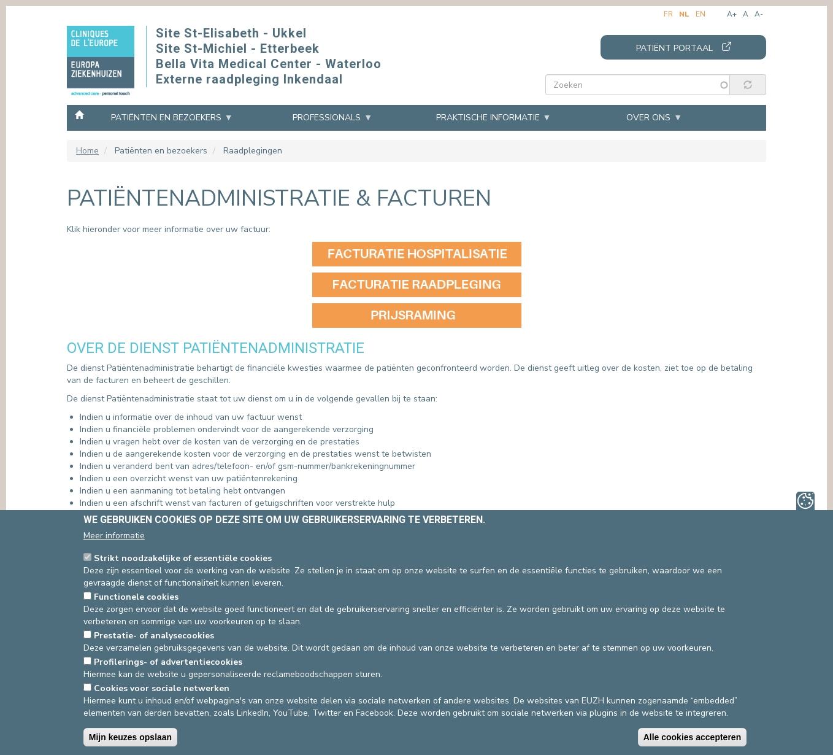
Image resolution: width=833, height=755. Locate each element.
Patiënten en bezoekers (166, 117)
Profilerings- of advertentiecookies (168, 662)
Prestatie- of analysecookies (154, 635)
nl (684, 14)
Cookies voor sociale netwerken (161, 688)
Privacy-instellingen (805, 501)
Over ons (648, 117)
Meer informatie (114, 535)
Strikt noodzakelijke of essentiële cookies (183, 558)
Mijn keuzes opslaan (130, 737)
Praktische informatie (488, 117)
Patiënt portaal (674, 48)
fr (668, 14)
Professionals (327, 117)
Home (79, 114)
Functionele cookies (136, 597)
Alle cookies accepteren (692, 737)
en (700, 14)
